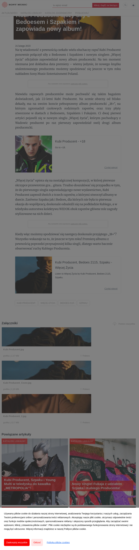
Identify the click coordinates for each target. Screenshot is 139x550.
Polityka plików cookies (58, 542)
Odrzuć (37, 542)
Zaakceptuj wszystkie (16, 542)
